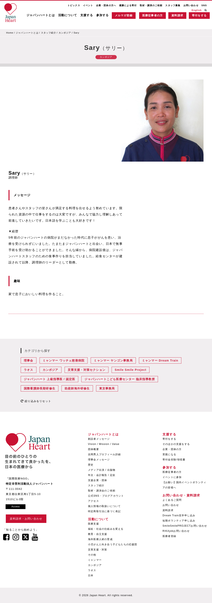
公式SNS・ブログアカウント (106, 495)
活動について (67, 15)
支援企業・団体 (97, 480)
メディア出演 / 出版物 (101, 469)
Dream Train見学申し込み (179, 515)
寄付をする (199, 15)
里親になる (169, 454)
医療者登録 (169, 536)
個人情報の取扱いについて (104, 506)
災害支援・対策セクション (86, 369)
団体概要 (93, 449)
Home (9, 32)
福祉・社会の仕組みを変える (106, 528)
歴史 (90, 464)
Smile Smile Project (130, 369)
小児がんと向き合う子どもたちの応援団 (112, 544)
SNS (204, 5)
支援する (86, 15)
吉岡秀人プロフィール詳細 (104, 454)
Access (15, 506)
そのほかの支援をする (176, 444)
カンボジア (65, 32)
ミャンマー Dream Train (160, 360)
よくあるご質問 (172, 499)
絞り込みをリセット (36, 401)
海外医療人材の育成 (100, 539)
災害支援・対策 (97, 549)
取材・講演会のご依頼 (101, 490)
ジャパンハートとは (40, 15)
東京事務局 (107, 388)
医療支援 (93, 523)
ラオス (28, 369)
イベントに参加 (172, 477)
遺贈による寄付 (128, 5)
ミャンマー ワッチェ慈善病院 (64, 360)
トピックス (73, 5)
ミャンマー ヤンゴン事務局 (113, 360)
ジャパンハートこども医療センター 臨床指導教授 (119, 379)
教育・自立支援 (97, 534)
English (197, 10)
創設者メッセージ (99, 438)
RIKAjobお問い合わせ (176, 531)
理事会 (28, 360)
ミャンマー (95, 560)
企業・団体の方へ (106, 5)
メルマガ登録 (123, 15)
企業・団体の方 (172, 449)
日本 (90, 575)
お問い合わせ (191, 5)
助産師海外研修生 (77, 388)
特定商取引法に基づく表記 (104, 511)
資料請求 (177, 15)
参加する (102, 15)
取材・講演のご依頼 (151, 5)
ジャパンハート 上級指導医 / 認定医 (49, 379)
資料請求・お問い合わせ (26, 518)
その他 (92, 554)
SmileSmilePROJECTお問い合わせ (185, 525)
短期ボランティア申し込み (179, 520)
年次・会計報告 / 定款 (101, 475)
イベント (88, 5)
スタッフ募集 (172, 5)
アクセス (93, 501)
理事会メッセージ (99, 459)
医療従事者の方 (152, 15)
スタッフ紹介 (48, 32)
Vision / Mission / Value (103, 444)
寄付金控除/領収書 (174, 459)
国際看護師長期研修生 (39, 388)
